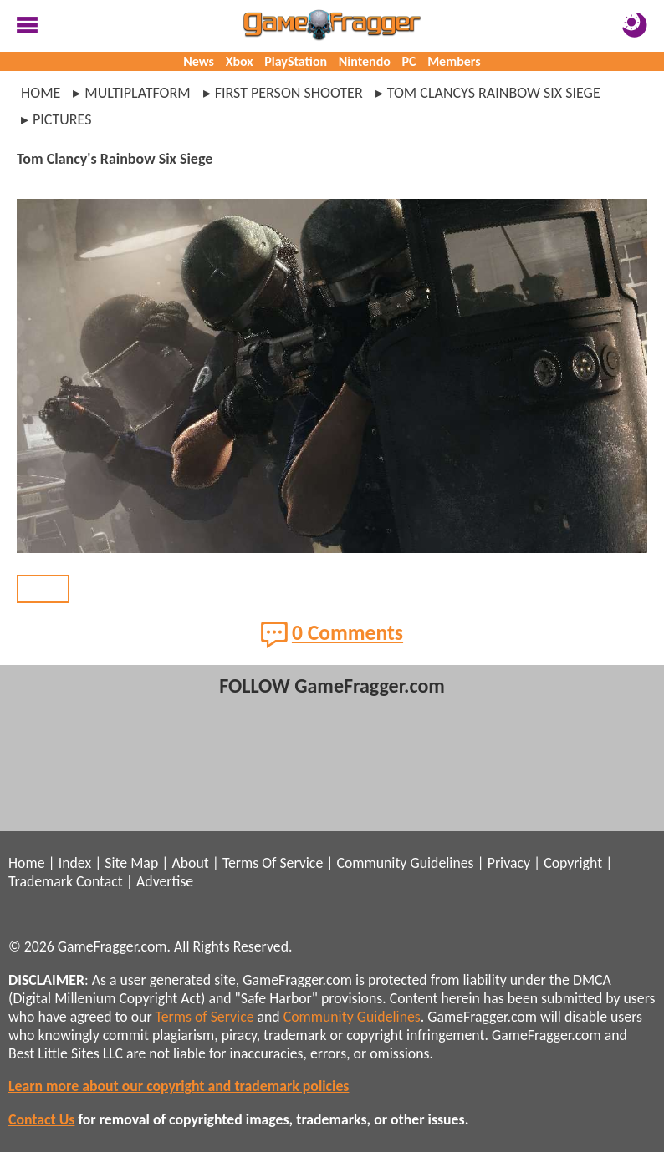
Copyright (573, 863)
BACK (43, 589)
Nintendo (365, 61)
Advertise (164, 881)
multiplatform (137, 93)
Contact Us (41, 1119)
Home (40, 93)
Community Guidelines (404, 863)
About (189, 863)
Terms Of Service (272, 863)
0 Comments (332, 634)
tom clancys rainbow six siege (493, 93)
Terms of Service (205, 1016)
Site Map (131, 863)
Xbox (239, 61)
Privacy (509, 863)
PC (409, 61)
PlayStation (295, 61)
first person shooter (289, 93)
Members (454, 61)
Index (75, 863)
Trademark (40, 881)
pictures (62, 119)
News (198, 61)
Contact (99, 881)
